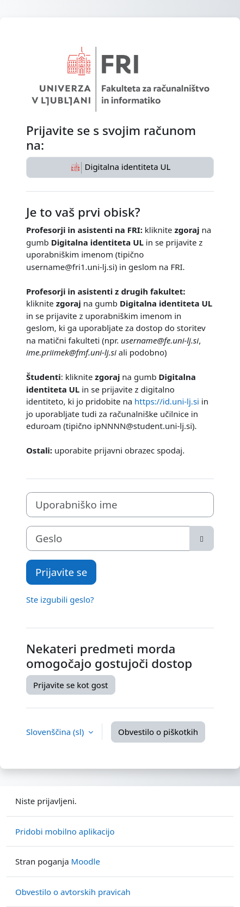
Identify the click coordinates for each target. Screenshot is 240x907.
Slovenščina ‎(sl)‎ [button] (56, 731)
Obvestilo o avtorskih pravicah (73, 891)
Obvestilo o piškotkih (158, 731)
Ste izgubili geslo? (60, 599)
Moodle (85, 861)
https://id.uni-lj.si (166, 401)
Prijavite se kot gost (70, 684)
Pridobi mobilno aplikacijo (65, 831)
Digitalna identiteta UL (120, 167)
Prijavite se (61, 572)
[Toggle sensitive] (201, 538)
